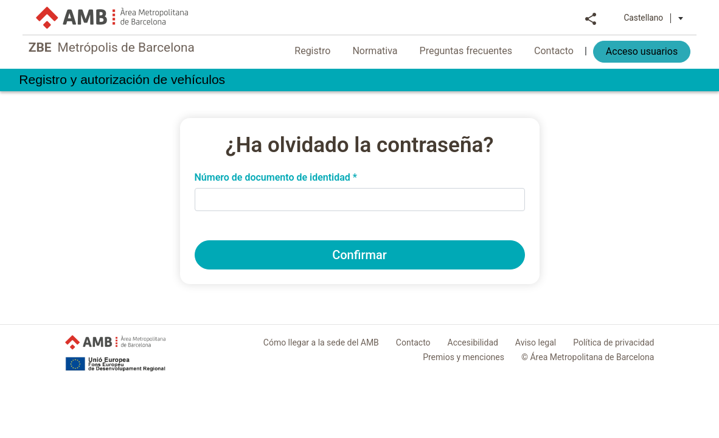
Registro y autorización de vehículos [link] (151, 81)
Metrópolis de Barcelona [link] (110, 49)
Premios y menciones (463, 357)
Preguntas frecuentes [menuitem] (480, 51)
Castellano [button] (668, 18)
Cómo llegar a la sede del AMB (321, 342)
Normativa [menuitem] (389, 51)
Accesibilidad (473, 342)
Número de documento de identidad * (276, 177)
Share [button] (605, 18)
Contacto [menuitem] (568, 51)
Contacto (413, 342)
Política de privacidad (613, 342)
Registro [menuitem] (327, 51)
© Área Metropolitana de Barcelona (587, 357)
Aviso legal (535, 342)
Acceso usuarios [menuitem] (656, 51)
